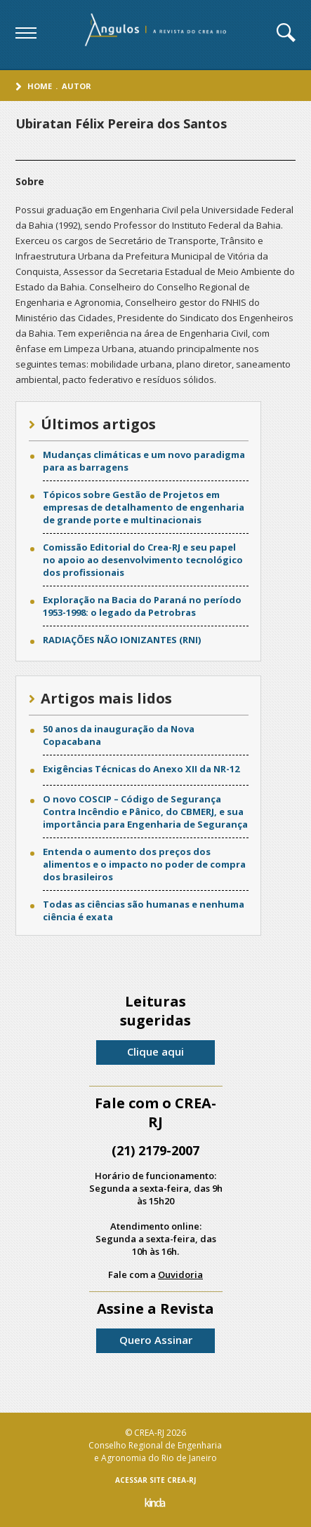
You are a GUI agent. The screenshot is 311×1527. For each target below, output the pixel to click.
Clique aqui (155, 1051)
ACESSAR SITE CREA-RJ (155, 1480)
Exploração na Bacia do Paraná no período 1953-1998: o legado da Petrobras (142, 606)
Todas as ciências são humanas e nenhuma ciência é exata (143, 910)
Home (39, 86)
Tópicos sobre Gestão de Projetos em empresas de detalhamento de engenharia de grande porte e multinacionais (143, 507)
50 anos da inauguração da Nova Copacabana (118, 735)
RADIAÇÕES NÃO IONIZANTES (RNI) (122, 639)
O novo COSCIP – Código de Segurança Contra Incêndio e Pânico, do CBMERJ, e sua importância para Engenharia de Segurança (145, 811)
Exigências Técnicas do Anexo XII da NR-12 (141, 768)
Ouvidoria (180, 1274)
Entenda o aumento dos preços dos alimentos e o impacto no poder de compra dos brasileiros (144, 864)
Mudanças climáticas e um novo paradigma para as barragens (144, 460)
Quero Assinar (155, 1340)
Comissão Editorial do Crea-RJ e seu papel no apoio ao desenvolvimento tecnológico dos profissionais (143, 560)
